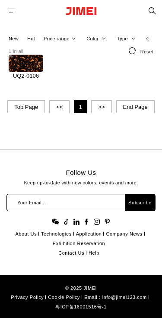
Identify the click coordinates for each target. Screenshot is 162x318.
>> (101, 107)
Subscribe (140, 202)
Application (89, 233)
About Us (26, 233)
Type (127, 38)
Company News (124, 233)
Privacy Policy (27, 297)
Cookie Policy (64, 297)
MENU (12, 11)
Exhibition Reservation (79, 243)
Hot (31, 38)
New (14, 38)
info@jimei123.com (124, 297)
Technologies (56, 233)
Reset (141, 50)
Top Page (26, 107)
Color (97, 38)
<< (59, 107)
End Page (135, 107)
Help (94, 253)
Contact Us (71, 253)
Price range (61, 38)
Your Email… (31, 202)
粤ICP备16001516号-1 (81, 306)
